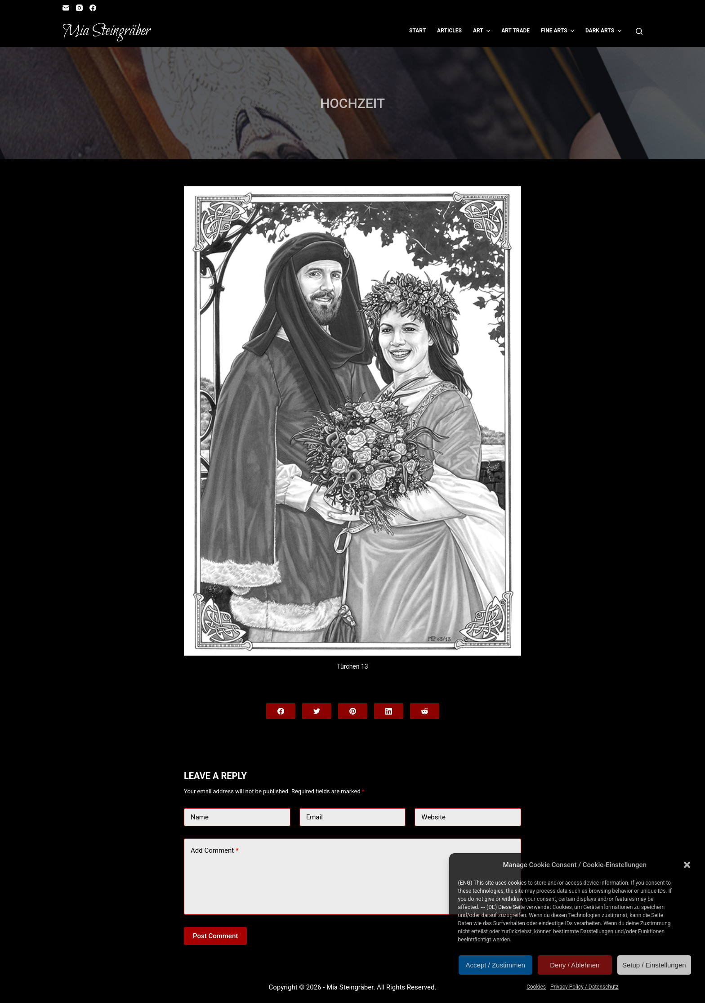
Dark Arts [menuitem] (604, 31)
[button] (687, 864)
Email (314, 817)
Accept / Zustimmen (496, 965)
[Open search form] (639, 31)
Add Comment (215, 851)
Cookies (536, 987)
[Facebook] (92, 7)
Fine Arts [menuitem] (558, 31)
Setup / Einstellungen (654, 965)
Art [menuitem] (482, 31)
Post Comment (215, 936)
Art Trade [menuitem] (515, 30)
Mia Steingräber (106, 31)
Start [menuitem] (417, 30)
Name (200, 817)
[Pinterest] (352, 711)
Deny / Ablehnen (574, 965)
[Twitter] (316, 711)
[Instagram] (79, 7)
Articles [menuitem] (449, 30)
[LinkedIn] (388, 711)
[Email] (65, 7)
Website (433, 817)
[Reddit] (424, 711)
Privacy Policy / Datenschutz (584, 987)
